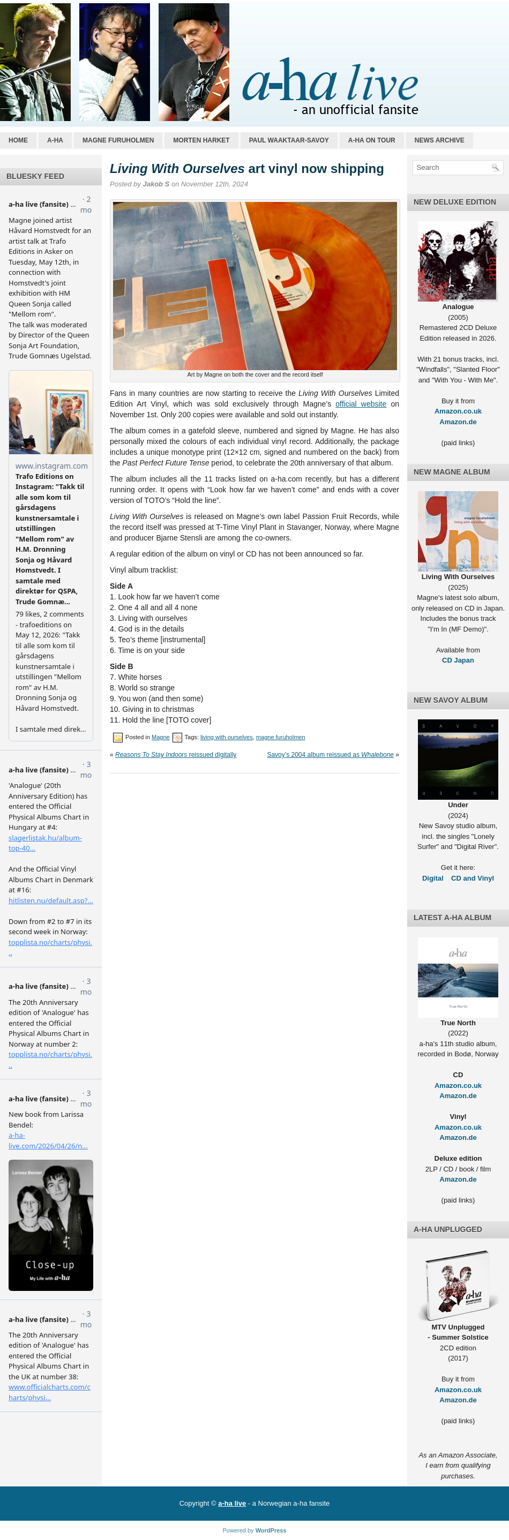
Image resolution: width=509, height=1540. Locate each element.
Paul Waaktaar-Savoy (289, 140)
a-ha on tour (371, 140)
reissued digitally (175, 754)
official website (360, 404)
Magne (161, 737)
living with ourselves (226, 737)
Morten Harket (201, 140)
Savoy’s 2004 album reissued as (330, 754)
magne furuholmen (280, 737)
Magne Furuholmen (118, 140)
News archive (440, 140)
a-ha (55, 140)
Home (18, 140)
